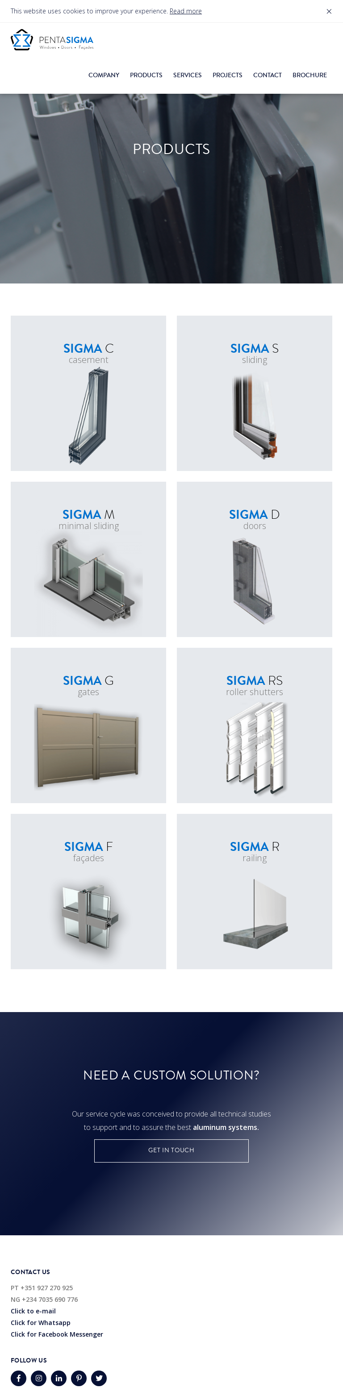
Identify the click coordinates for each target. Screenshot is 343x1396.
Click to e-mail (33, 1311)
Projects (228, 75)
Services (187, 75)
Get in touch (171, 1150)
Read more (186, 11)
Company (103, 75)
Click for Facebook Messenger (57, 1334)
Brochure (310, 75)
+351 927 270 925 (47, 1287)
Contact (267, 75)
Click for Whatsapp (41, 1322)
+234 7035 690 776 (50, 1299)
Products (146, 75)
